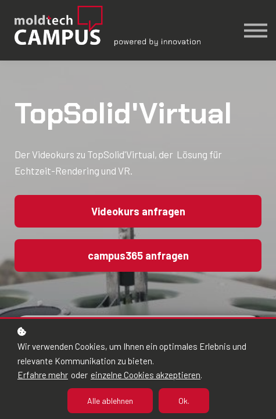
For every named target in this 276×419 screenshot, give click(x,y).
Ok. (183, 401)
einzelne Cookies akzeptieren (145, 375)
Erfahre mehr (42, 375)
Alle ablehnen (110, 401)
